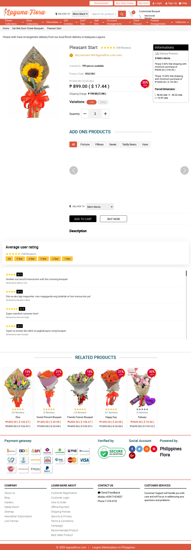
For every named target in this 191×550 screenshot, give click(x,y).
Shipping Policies (61, 511)
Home (6, 28)
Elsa (18, 417)
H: (161, 97)
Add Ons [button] (99, 22)
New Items (144, 3)
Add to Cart (83, 219)
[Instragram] (146, 448)
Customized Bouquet (149, 11)
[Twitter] (139, 448)
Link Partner (11, 520)
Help (183, 3)
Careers (8, 501)
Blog (7, 497)
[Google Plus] (132, 455)
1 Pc (91, 102)
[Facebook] (132, 448)
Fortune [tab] (85, 144)
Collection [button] (182, 22)
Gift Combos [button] (70, 22)
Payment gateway (16, 440)
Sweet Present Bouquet (49, 417)
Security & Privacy (61, 515)
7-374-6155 (111, 500)
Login (157, 3)
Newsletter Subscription (18, 515)
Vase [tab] (145, 144)
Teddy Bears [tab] (129, 144)
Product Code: (81, 73)
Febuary (142, 417)
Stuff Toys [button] (85, 22)
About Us (9, 492)
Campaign (57, 525)
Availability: (85, 65)
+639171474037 (113, 496)
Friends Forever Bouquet (80, 417)
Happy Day (111, 417)
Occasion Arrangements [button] (119, 22)
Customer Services (157, 485)
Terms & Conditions (62, 520)
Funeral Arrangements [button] (162, 22)
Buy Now (113, 219)
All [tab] (73, 144)
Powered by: (168, 440)
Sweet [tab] (112, 144)
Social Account (139, 440)
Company (10, 485)
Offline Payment (60, 506)
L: (160, 94)
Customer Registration (64, 492)
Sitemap (9, 511)
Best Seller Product (125, 3)
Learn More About (63, 485)
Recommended (101, 3)
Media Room (11, 506)
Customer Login (60, 497)
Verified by (105, 440)
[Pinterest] (154, 448)
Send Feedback (109, 492)
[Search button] (122, 14)
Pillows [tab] (99, 144)
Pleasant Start (54, 28)
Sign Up (171, 3)
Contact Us (105, 485)
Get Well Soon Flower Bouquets (28, 28)
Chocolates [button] (53, 22)
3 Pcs (103, 102)
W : (173, 94)
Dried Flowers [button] (141, 22)
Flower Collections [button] (14, 22)
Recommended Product (64, 529)
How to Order (58, 501)
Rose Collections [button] (35, 22)
